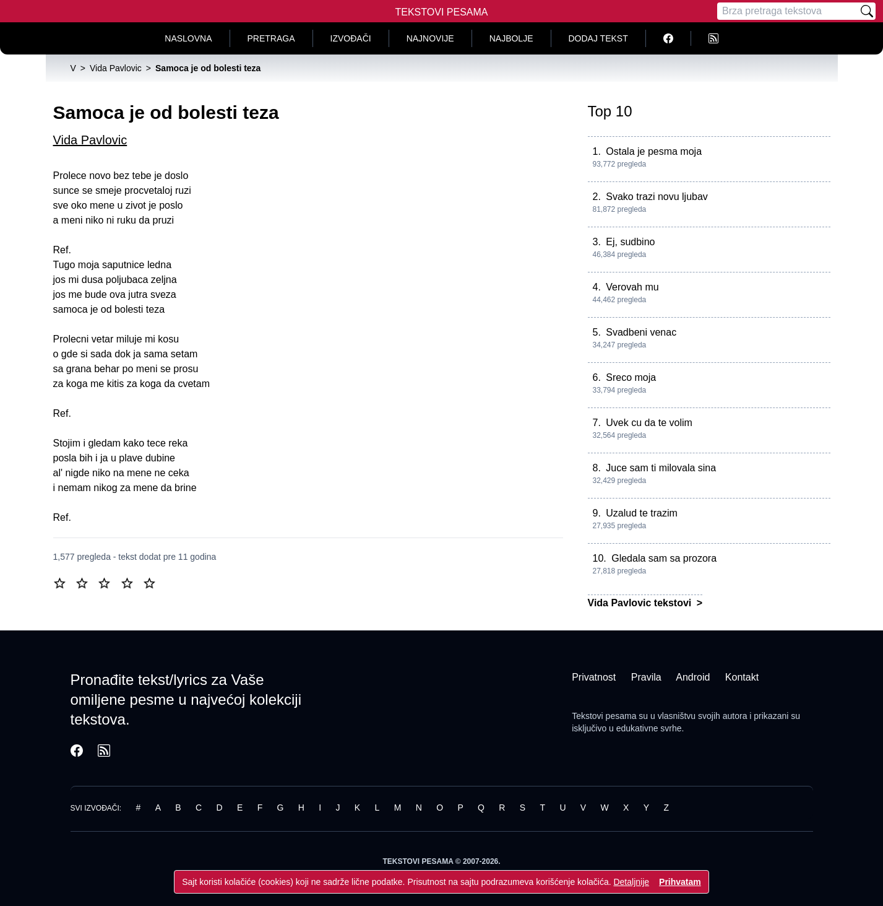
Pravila (646, 677)
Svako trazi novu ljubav (657, 196)
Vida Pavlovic (90, 140)
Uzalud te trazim (642, 513)
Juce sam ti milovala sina (661, 468)
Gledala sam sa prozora (664, 558)
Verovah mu (632, 287)
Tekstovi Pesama (441, 12)
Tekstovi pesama (604, 716)
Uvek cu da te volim (649, 422)
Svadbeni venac (641, 332)
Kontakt (742, 677)
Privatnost (594, 677)
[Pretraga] (787, 11)
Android (693, 677)
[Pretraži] (867, 11)
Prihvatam (680, 882)
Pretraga (271, 38)
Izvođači (350, 38)
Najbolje (511, 38)
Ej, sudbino (630, 242)
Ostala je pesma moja (654, 151)
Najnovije (430, 38)
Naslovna (188, 38)
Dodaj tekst (598, 38)
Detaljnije (631, 882)
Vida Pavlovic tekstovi (641, 603)
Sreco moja (631, 377)
